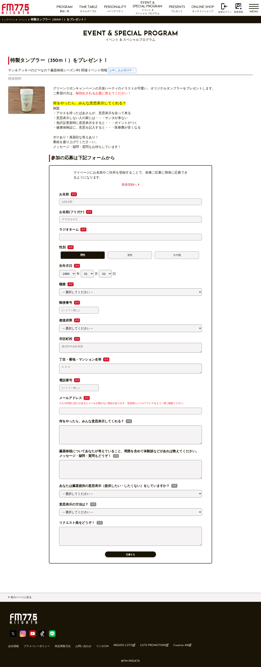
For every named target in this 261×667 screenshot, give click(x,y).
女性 (130, 255)
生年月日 (66, 267)
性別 (63, 247)
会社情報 (14, 645)
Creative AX (213, 645)
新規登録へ (130, 185)
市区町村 (66, 340)
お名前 (64, 194)
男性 (83, 255)
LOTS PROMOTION (181, 645)
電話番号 (66, 383)
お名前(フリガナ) (72, 212)
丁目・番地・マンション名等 (80, 362)
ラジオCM (119, 645)
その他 (177, 255)
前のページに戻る (25, 597)
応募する (130, 567)
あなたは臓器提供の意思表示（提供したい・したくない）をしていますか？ (114, 495)
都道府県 (66, 321)
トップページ (10, 19)
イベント (27, 19)
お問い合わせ (97, 645)
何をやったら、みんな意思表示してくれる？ (92, 424)
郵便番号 (66, 304)
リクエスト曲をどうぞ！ (77, 532)
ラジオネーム (69, 229)
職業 (63, 285)
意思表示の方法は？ (74, 514)
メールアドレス (71, 401)
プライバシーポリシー (42, 645)
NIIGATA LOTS (145, 645)
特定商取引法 (73, 645)
